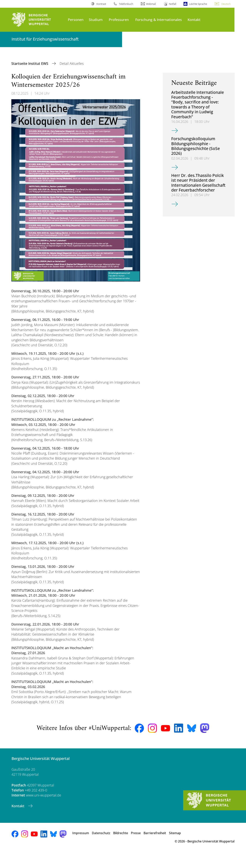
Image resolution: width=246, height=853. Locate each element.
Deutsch (226, 4)
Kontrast (101, 4)
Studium (96, 19)
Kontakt (194, 19)
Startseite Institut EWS (30, 63)
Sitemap (175, 833)
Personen (75, 19)
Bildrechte (120, 833)
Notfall (172, 4)
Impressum (80, 833)
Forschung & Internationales (158, 19)
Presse (136, 833)
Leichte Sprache (198, 4)
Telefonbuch (126, 4)
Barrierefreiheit (155, 833)
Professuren (119, 19)
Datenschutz (101, 833)
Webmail (151, 4)
